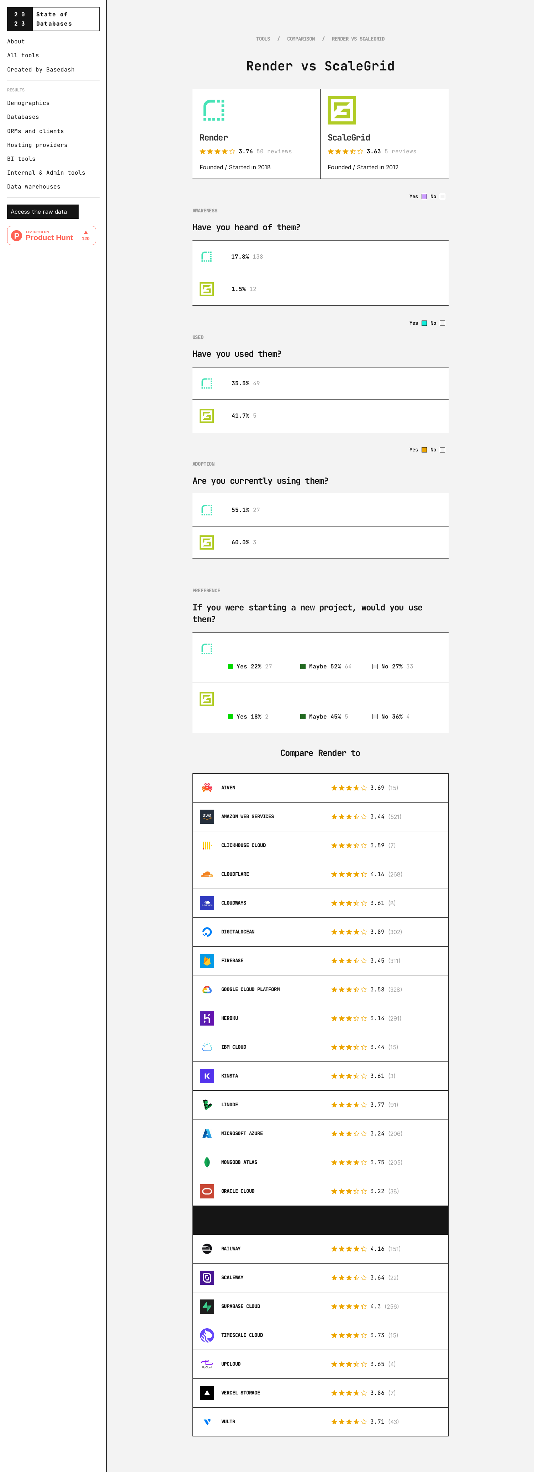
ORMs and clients (35, 131)
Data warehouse (32, 186)
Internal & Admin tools (46, 172)
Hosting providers (37, 145)
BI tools (21, 159)
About (16, 41)
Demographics (28, 103)
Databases (23, 117)
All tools (23, 55)
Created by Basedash (41, 69)
